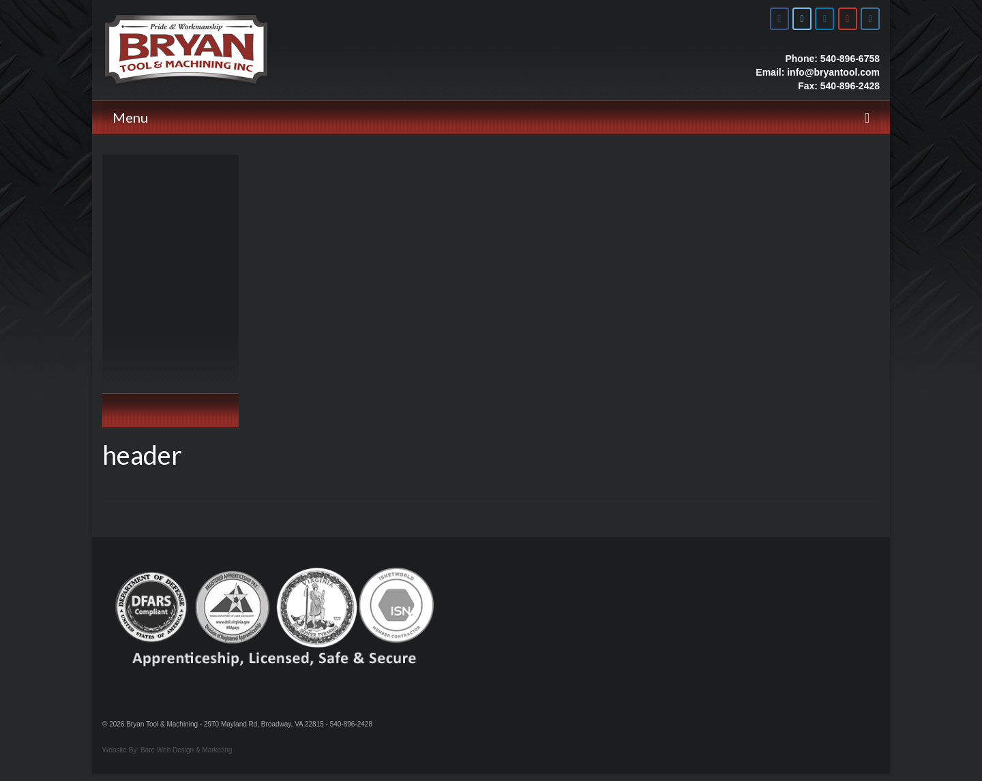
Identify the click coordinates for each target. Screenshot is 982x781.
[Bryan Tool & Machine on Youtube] (847, 18)
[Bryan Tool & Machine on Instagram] (870, 18)
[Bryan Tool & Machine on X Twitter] (802, 18)
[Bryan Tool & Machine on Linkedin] (824, 18)
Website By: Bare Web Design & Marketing (167, 750)
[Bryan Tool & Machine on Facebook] (779, 18)
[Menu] (491, 117)
